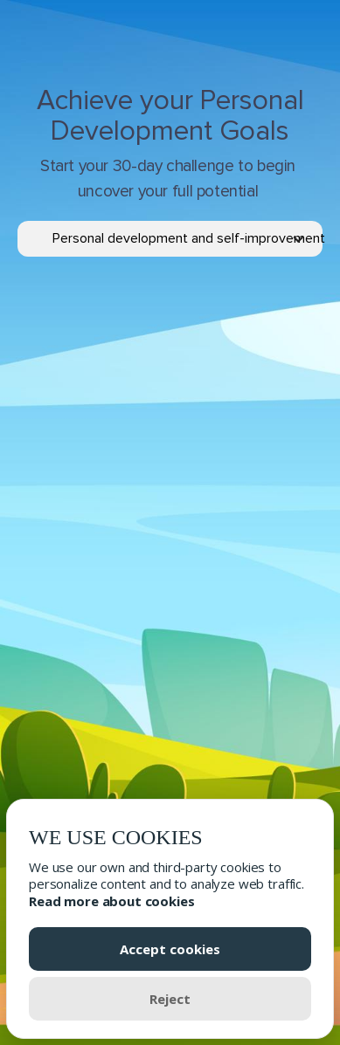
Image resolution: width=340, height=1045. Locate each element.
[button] (187, 239)
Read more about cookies (112, 901)
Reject (170, 998)
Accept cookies (170, 949)
